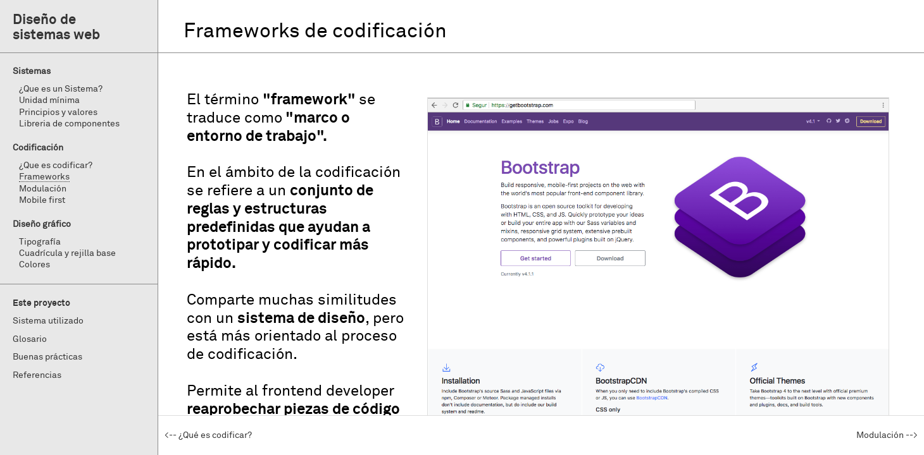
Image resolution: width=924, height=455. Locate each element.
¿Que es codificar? (55, 165)
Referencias (37, 375)
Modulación (42, 189)
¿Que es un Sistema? (61, 89)
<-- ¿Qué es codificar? (208, 435)
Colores (34, 264)
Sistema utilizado (48, 321)
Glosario (30, 339)
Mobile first (42, 200)
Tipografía (40, 242)
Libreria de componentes (69, 123)
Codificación (38, 147)
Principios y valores (58, 112)
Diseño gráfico (42, 224)
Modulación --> (887, 435)
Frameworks (44, 177)
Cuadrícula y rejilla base (67, 253)
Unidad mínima (49, 100)
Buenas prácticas (47, 357)
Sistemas (32, 71)
